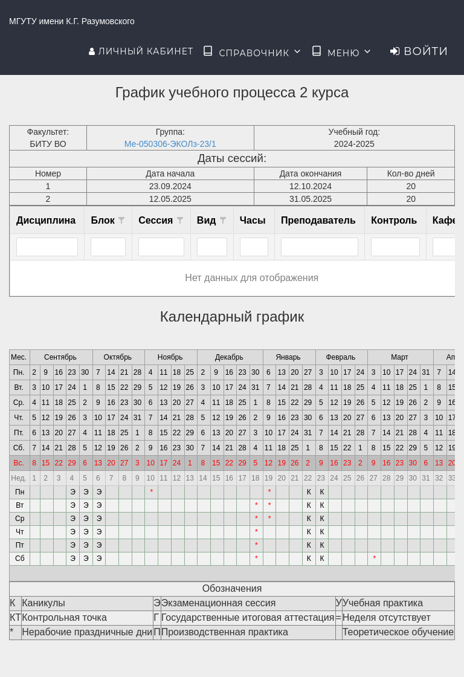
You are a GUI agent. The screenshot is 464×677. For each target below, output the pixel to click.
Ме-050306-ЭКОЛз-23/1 (170, 144)
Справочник (252, 52)
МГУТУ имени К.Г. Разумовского (72, 21)
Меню (342, 52)
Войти (419, 51)
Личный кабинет (141, 51)
